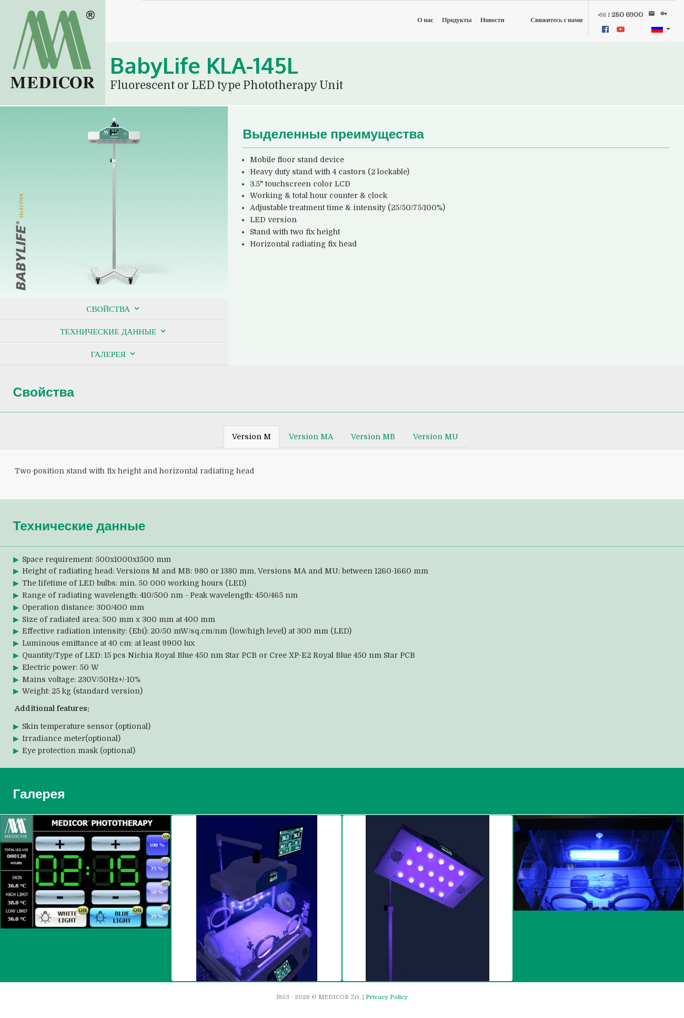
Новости (492, 20)
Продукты (456, 20)
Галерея (113, 354)
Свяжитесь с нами (556, 20)
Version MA (311, 436)
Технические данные (114, 331)
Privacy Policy (387, 997)
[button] (660, 29)
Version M (251, 436)
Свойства (114, 308)
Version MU (435, 436)
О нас (425, 20)
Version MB (373, 436)
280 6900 (620, 14)
